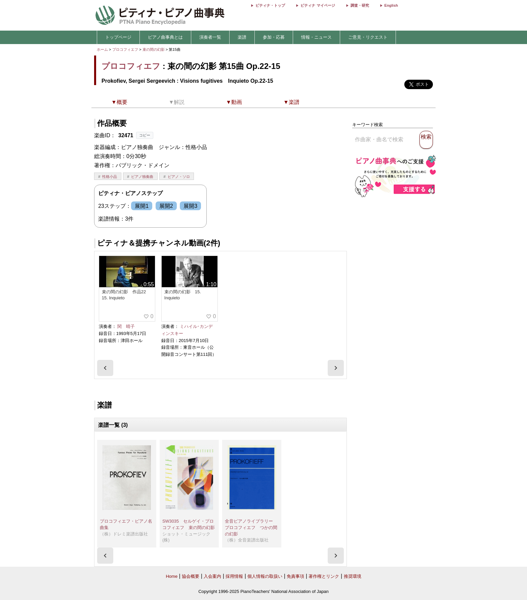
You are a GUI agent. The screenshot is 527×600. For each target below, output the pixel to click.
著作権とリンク (324, 576)
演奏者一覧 (210, 37)
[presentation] (105, 368)
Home (171, 576)
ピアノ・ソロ (179, 177)
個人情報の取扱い (264, 576)
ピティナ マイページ (317, 5)
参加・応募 (274, 37)
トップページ (118, 37)
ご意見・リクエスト (368, 37)
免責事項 (295, 576)
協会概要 (190, 576)
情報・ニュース (316, 37)
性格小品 (109, 177)
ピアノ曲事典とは (165, 37)
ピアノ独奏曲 (142, 177)
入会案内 (212, 576)
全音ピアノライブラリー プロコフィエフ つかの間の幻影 (251, 527)
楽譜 (242, 37)
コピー (144, 135)
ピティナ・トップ (270, 5)
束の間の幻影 (154, 49)
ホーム (102, 49)
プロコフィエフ (125, 49)
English (391, 5)
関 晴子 (126, 326)
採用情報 (234, 576)
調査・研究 (360, 5)
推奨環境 (352, 576)
